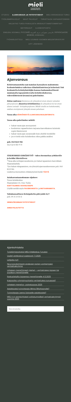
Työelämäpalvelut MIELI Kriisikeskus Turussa (27, 252)
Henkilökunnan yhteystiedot (21, 202)
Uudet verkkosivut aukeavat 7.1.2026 (24, 255)
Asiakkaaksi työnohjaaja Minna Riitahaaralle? (28, 288)
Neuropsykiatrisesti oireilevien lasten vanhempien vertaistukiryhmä (30, 265)
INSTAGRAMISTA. (47, 188)
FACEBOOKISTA (31, 188)
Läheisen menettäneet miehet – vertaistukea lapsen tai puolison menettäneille (33, 271)
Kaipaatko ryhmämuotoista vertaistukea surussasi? (31, 280)
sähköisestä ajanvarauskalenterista (35, 114)
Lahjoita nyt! (12, 260)
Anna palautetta (15, 208)
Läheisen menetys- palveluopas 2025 (24, 284)
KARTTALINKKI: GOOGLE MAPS (20, 185)
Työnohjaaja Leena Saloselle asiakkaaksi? (26, 292)
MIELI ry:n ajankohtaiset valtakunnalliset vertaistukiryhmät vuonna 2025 (34, 297)
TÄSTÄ (46, 172)
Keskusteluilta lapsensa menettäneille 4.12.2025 (29, 276)
